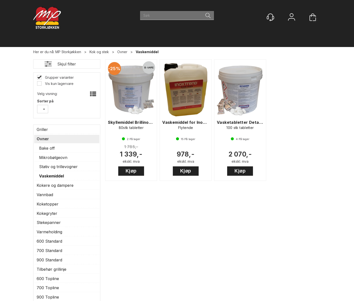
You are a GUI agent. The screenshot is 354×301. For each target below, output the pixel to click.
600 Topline (48, 278)
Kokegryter (47, 213)
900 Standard (49, 259)
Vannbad (45, 194)
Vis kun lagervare (59, 83)
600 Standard (49, 241)
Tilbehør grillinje (51, 269)
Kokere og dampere (55, 185)
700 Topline (48, 287)
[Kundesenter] (270, 17)
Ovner (122, 52)
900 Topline (48, 297)
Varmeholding (49, 231)
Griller (42, 129)
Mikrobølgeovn (53, 157)
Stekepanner (49, 222)
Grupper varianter (59, 77)
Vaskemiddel (147, 52)
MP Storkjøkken (68, 52)
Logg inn (291, 17)
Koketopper (48, 204)
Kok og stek (99, 52)
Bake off (47, 148)
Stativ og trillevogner (58, 166)
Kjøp (131, 171)
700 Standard (49, 250)
